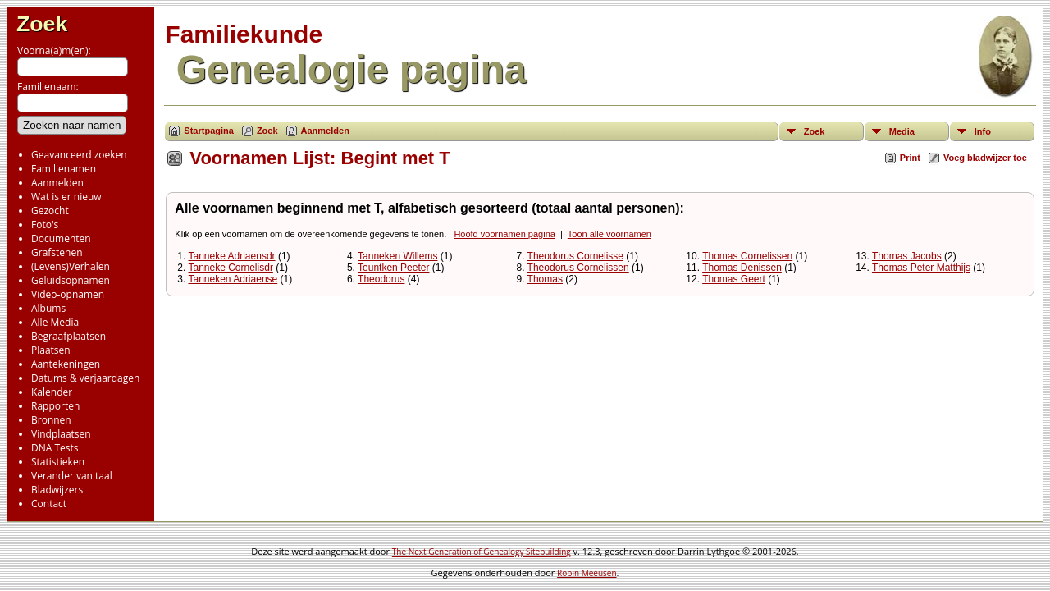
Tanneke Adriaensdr (231, 256)
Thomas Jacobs (907, 256)
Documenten (61, 238)
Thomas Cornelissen (747, 256)
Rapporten (55, 406)
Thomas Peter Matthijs (921, 267)
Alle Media (55, 322)
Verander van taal (71, 476)
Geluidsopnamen (70, 280)
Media (902, 131)
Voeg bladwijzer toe (985, 158)
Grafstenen (57, 252)
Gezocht (50, 211)
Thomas (545, 279)
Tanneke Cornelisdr (230, 267)
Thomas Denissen (742, 267)
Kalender (51, 392)
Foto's (44, 224)
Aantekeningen (65, 364)
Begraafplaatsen (68, 336)
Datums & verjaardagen (85, 378)
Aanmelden (57, 183)
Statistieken (57, 462)
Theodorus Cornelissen (578, 267)
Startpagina (209, 130)
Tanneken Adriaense (232, 279)
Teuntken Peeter (393, 267)
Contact (48, 504)
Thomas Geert (733, 279)
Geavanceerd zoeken (79, 155)
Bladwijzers (57, 490)
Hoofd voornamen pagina (504, 234)
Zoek (41, 23)
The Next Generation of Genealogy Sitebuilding (481, 551)
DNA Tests (55, 448)
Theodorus (381, 279)
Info (983, 131)
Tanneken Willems (397, 256)
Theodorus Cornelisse (575, 256)
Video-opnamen (67, 294)
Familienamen (63, 169)
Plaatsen (51, 350)
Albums (48, 308)
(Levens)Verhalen (70, 266)
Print (910, 158)
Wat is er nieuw (66, 197)
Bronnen (51, 420)
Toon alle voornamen (609, 234)
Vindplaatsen (61, 434)
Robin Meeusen (586, 573)
